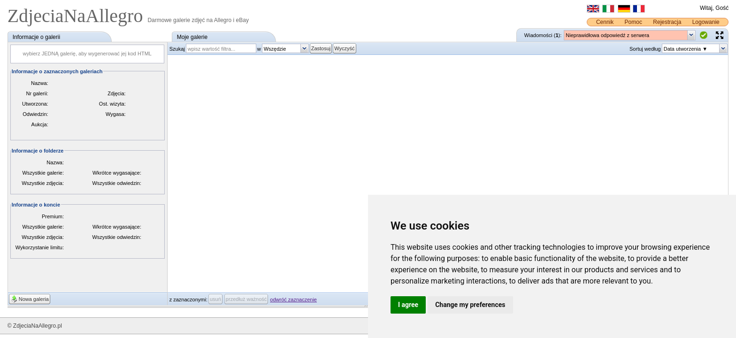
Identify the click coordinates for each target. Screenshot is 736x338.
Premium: (53, 216)
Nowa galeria (34, 299)
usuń (215, 299)
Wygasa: (116, 114)
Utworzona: (35, 104)
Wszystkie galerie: (43, 173)
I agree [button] (408, 304)
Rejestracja (667, 22)
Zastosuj (321, 48)
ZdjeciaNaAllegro (78, 15)
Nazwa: (39, 83)
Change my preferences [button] (470, 304)
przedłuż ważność (246, 299)
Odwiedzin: (35, 114)
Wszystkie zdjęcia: (43, 183)
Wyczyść (344, 48)
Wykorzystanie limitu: (39, 247)
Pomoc (633, 22)
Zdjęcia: (116, 93)
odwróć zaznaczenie (293, 299)
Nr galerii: (37, 93)
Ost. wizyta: (112, 104)
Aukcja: (39, 124)
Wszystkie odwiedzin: (116, 183)
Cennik (604, 22)
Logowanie (706, 22)
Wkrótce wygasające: (116, 173)
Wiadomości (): (542, 35)
